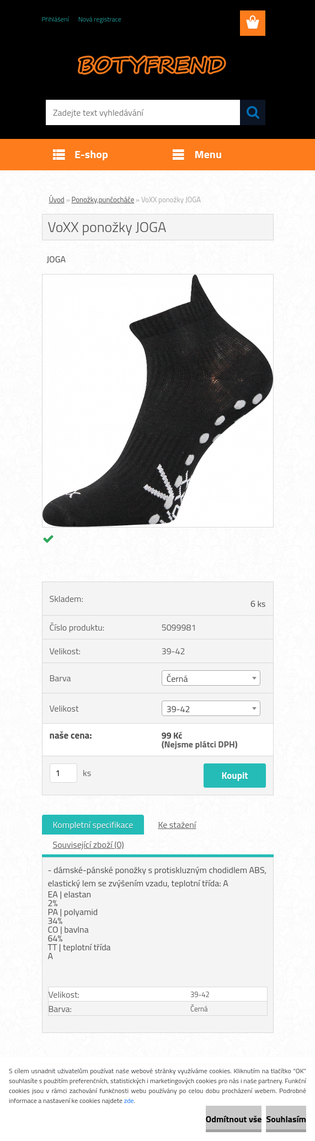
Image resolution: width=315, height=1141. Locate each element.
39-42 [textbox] (178, 708)
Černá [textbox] (177, 678)
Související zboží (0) (88, 844)
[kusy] (63, 773)
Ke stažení (177, 824)
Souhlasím (286, 1119)
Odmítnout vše (234, 1119)
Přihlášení (55, 19)
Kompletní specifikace (93, 824)
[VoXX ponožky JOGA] (157, 279)
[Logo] (151, 64)
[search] (252, 112)
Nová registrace (99, 19)
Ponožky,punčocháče (103, 199)
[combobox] (211, 678)
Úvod (57, 199)
